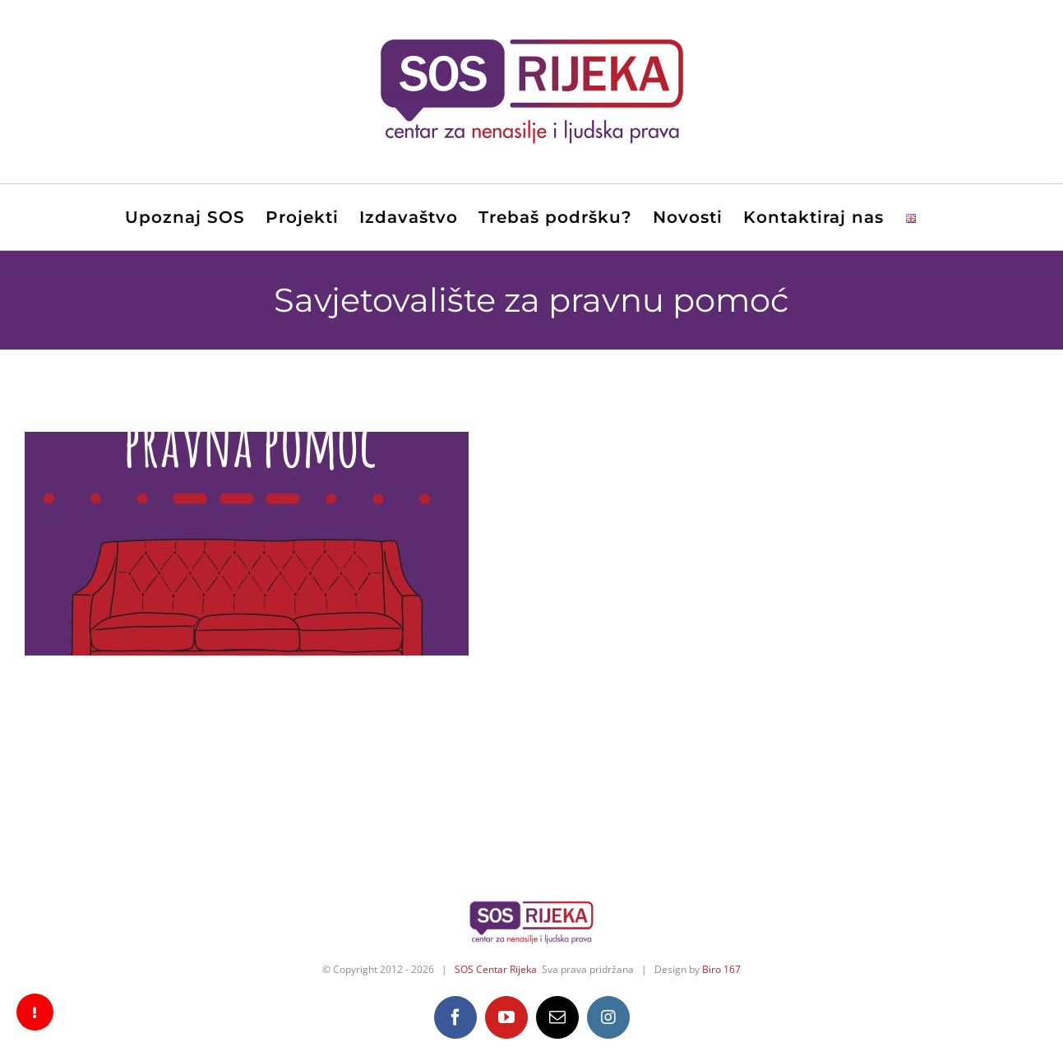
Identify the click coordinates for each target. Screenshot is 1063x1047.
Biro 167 (721, 969)
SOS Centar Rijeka (496, 969)
